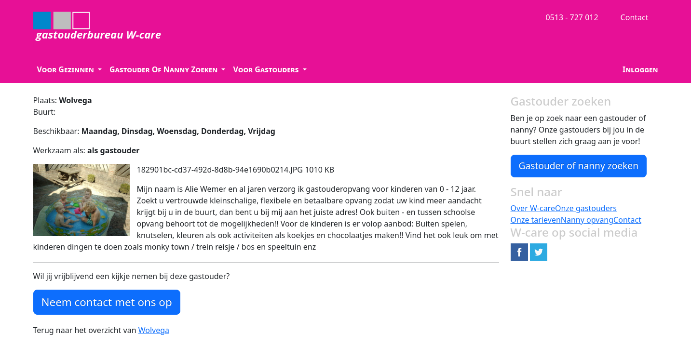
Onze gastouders (586, 208)
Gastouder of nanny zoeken (579, 165)
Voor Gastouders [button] (266, 69)
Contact (635, 17)
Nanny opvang (587, 219)
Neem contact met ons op (106, 301)
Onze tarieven (536, 219)
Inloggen (640, 69)
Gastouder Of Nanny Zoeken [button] (164, 69)
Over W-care (533, 208)
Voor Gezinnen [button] (66, 69)
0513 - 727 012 (571, 17)
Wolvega (153, 330)
